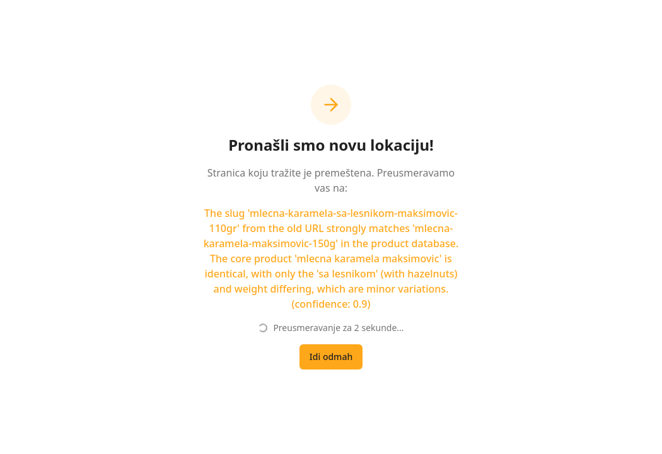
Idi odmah (331, 357)
